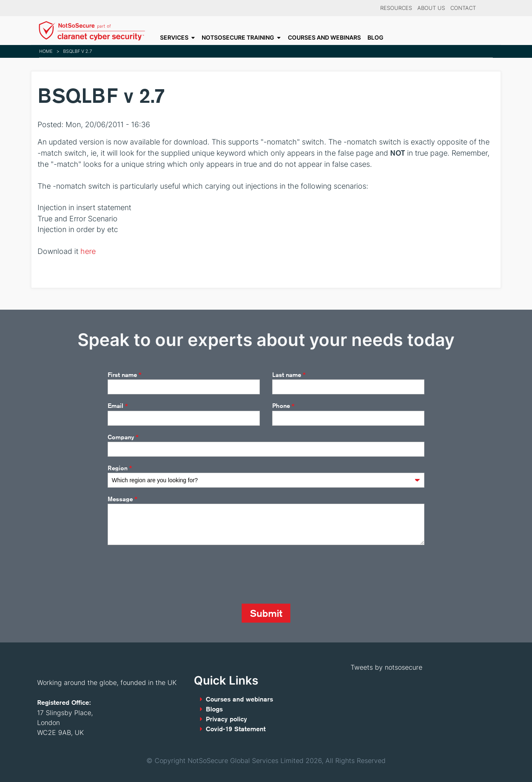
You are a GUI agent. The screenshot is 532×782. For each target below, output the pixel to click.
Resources (396, 8)
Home (46, 51)
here (88, 251)
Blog (375, 37)
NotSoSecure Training (238, 37)
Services (174, 37)
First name (124, 374)
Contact (463, 8)
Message (122, 499)
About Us (431, 8)
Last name (289, 374)
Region (120, 468)
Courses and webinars (324, 37)
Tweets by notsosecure (386, 667)
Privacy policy (226, 719)
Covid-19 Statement (236, 729)
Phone (283, 406)
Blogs (214, 709)
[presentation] (170, 574)
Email (118, 406)
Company (123, 437)
